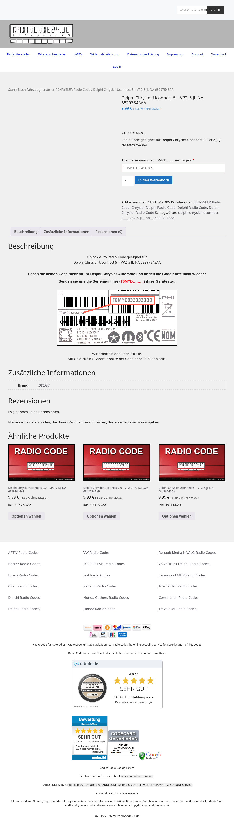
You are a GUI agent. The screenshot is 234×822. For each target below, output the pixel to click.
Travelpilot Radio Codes (177, 608)
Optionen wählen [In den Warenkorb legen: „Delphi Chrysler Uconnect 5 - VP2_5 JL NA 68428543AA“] (177, 516)
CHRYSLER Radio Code (73, 89)
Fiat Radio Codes (96, 575)
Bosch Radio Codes (23, 575)
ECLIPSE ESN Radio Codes (104, 563)
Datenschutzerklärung (143, 54)
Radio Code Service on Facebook (101, 776)
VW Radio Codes (96, 552)
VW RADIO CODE (106, 785)
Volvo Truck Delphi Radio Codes (184, 563)
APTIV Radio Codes (23, 552)
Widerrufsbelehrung (104, 54)
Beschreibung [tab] (26, 231)
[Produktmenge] (127, 181)
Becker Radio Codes (24, 563)
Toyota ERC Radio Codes (178, 586)
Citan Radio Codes (22, 586)
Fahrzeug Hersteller (52, 54)
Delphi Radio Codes (24, 608)
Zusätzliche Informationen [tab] (66, 231)
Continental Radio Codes (178, 597)
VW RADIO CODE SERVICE (133, 785)
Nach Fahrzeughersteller (36, 89)
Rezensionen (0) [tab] (108, 231)
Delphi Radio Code (192, 207)
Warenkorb (219, 54)
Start (11, 89)
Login (117, 66)
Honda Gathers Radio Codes (106, 597)
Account (197, 54)
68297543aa (164, 217)
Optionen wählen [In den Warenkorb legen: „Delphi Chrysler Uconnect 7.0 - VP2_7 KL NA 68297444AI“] (26, 516)
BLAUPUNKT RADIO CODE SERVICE (171, 785)
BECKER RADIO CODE (82, 785)
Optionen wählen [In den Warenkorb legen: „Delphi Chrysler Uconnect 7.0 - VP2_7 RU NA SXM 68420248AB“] (101, 516)
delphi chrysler (189, 212)
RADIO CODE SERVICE (55, 785)
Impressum (175, 54)
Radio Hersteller (18, 54)
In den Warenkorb (153, 180)
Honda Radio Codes (99, 608)
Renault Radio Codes (100, 586)
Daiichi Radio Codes (24, 597)
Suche (215, 10)
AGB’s (78, 54)
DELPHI (44, 385)
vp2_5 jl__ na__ (141, 217)
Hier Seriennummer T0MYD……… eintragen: (159, 160)
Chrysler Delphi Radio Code (153, 207)
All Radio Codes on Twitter (137, 776)
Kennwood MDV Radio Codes (182, 575)
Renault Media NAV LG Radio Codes (187, 552)
